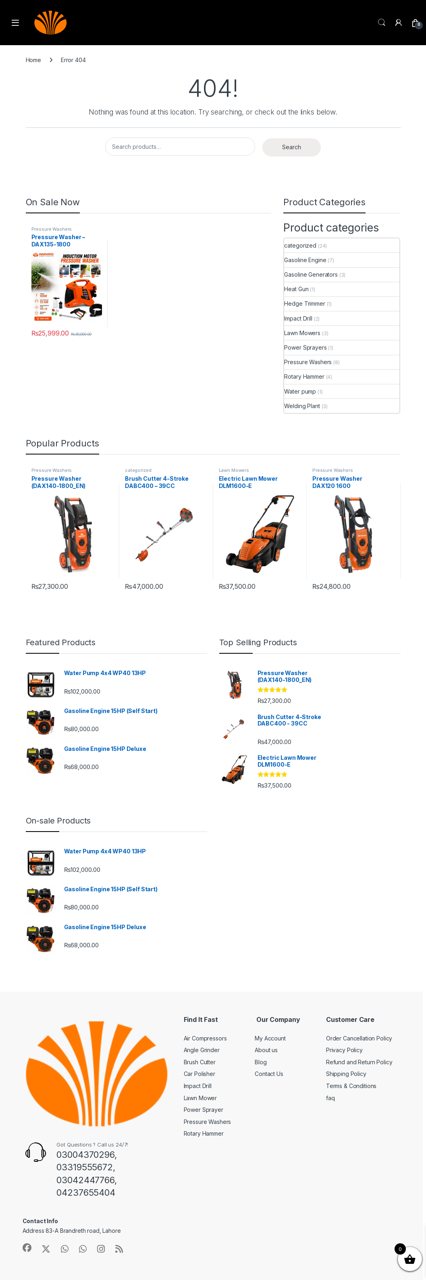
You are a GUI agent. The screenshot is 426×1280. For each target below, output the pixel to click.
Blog (260, 1062)
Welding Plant (302, 405)
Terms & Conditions (351, 1085)
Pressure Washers (51, 229)
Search (381, 22)
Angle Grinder (202, 1050)
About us (266, 1050)
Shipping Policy (346, 1073)
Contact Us (269, 1073)
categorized (300, 245)
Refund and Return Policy (359, 1062)
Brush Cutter (200, 1062)
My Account (270, 1038)
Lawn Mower (200, 1097)
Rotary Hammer (304, 376)
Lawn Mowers (302, 332)
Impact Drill (298, 318)
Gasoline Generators (310, 274)
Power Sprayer (203, 1109)
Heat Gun (296, 289)
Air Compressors (205, 1038)
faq (330, 1097)
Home (33, 59)
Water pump (300, 391)
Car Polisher (199, 1073)
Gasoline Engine (305, 259)
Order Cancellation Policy (359, 1038)
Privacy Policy (344, 1050)
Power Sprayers (305, 347)
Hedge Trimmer (304, 303)
